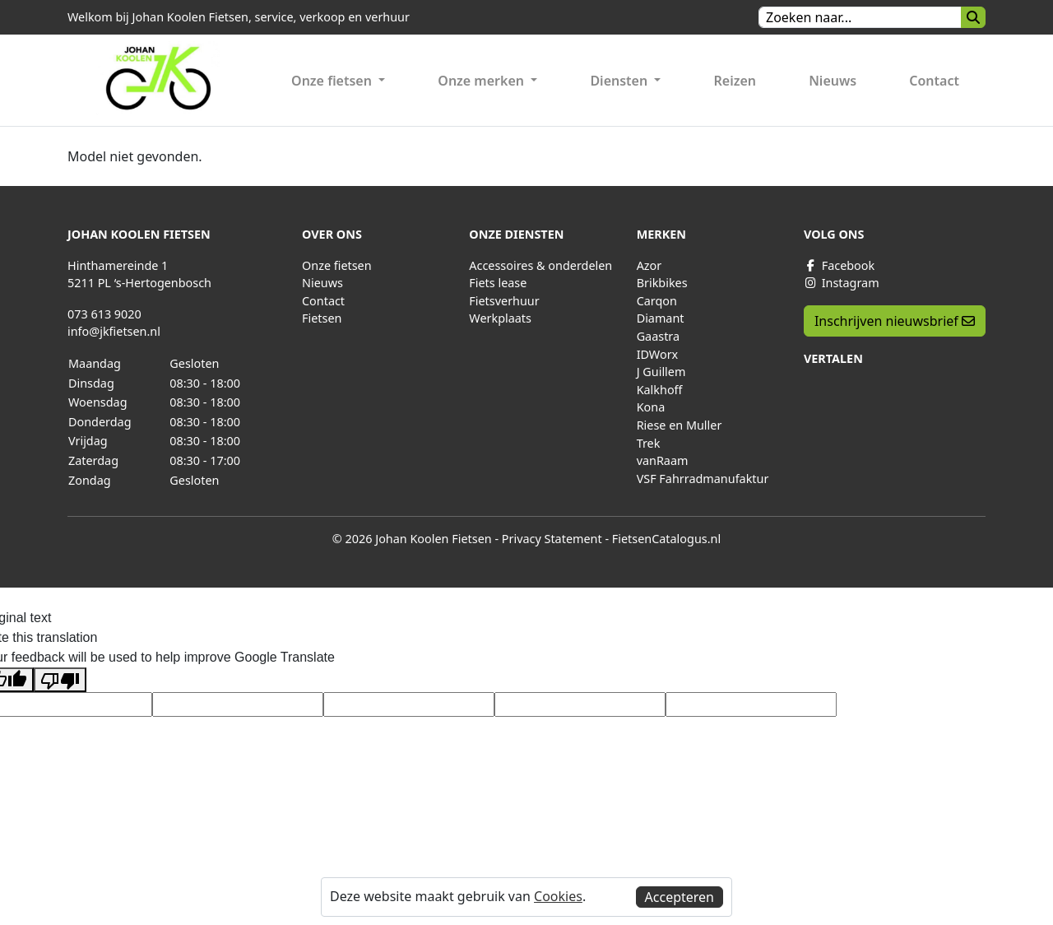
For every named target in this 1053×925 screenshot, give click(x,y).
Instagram (841, 283)
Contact (934, 81)
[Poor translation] (60, 680)
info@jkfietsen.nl (113, 331)
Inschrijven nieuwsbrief (894, 321)
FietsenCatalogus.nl (666, 538)
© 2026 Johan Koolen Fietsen (412, 538)
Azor (649, 265)
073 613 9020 (104, 314)
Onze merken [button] (482, 81)
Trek (649, 443)
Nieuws (832, 81)
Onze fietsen (337, 265)
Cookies (558, 896)
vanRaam (663, 460)
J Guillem (661, 371)
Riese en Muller (679, 425)
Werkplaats (500, 318)
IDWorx (658, 354)
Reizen (735, 81)
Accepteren (679, 897)
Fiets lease (497, 283)
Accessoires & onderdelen (540, 265)
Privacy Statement (552, 538)
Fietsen (321, 318)
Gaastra (658, 336)
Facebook (839, 265)
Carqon (657, 301)
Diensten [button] (620, 81)
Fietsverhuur (504, 301)
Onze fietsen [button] (333, 81)
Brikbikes (662, 283)
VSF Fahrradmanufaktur (703, 478)
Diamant (660, 318)
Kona (651, 407)
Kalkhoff (660, 389)
